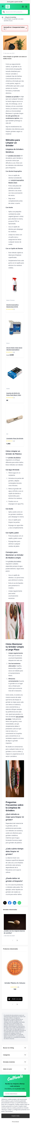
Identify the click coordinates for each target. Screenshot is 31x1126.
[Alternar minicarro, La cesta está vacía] (26, 7)
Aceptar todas (15, 1116)
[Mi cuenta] (23, 7)
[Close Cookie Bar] (29, 1099)
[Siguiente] (17, 940)
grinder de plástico (14, 457)
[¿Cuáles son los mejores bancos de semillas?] (15, 924)
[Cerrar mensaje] (26, 28)
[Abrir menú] (3, 6)
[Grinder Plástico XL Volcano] (15, 970)
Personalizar (15, 1121)
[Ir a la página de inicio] (13, 6)
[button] (15, 1047)
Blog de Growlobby (10, 17)
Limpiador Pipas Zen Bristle (14, 438)
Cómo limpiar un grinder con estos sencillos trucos (15, 57)
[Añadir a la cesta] (14, 999)
